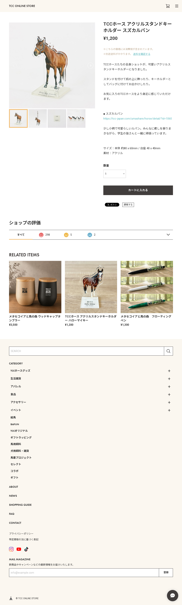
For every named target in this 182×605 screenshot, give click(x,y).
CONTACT (15, 523)
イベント (16, 410)
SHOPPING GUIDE (20, 505)
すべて (21, 234)
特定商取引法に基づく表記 (23, 539)
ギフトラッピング (21, 437)
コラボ (14, 471)
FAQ (11, 514)
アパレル (16, 386)
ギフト (14, 477)
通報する (128, 204)
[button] (91, 65)
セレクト (16, 464)
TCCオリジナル (19, 430)
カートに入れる (138, 190)
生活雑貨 (16, 378)
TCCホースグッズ (20, 370)
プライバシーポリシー (21, 533)
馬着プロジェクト (21, 457)
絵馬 (13, 417)
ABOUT (13, 487)
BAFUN (15, 424)
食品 (13, 394)
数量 (106, 165)
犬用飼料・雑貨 (20, 451)
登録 (166, 572)
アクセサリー (18, 402)
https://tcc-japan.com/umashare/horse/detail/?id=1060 (137, 118)
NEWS (13, 496)
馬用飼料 (16, 444)
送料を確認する (141, 54)
